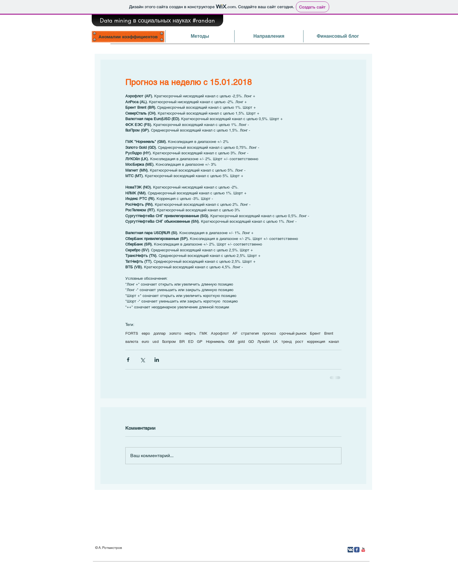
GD (251, 341)
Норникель (215, 341)
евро (146, 333)
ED (190, 341)
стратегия (250, 333)
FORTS (131, 333)
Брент (315, 333)
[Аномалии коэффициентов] (128, 36)
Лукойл (263, 341)
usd (155, 341)
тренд (286, 341)
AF (235, 333)
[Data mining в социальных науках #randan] (157, 20)
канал (334, 341)
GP (199, 341)
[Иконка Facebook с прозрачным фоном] (357, 549)
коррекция (316, 341)
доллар (159, 333)
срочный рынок (293, 333)
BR (182, 341)
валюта (131, 341)
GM (231, 341)
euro (145, 341)
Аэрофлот (220, 333)
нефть (190, 333)
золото (175, 333)
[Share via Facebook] (128, 359)
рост (299, 341)
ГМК (203, 333)
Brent (328, 333)
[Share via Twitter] (142, 359)
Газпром (169, 341)
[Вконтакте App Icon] (350, 549)
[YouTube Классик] (363, 549)
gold (241, 341)
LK (275, 341)
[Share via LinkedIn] (156, 359)
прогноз (269, 333)
